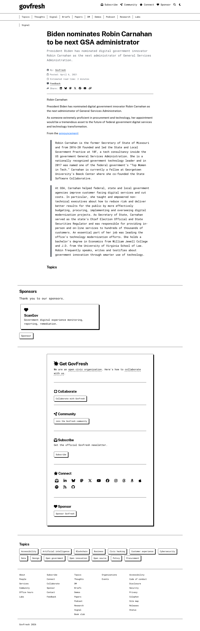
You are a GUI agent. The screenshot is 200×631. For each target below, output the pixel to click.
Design (35, 558)
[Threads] (124, 481)
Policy (116, 558)
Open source (100, 558)
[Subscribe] (57, 481)
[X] (90, 481)
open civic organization (85, 369)
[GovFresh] (32, 6)
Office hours (26, 592)
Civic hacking (117, 551)
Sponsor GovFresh (65, 513)
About (22, 574)
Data (23, 558)
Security (134, 587)
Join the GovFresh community (71, 421)
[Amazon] (132, 481)
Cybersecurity (167, 551)
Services (24, 583)
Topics (26, 16)
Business (98, 551)
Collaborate (53, 583)
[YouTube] (99, 481)
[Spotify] (57, 488)
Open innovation (78, 558)
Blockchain (81, 551)
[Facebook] (107, 481)
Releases (134, 605)
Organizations (109, 574)
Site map (134, 601)
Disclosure (135, 583)
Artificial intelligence (56, 551)
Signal (53, 16)
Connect (148, 4)
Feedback (55, 83)
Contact (51, 592)
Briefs (66, 16)
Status (132, 609)
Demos (98, 16)
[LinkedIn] (65, 481)
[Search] (175, 4)
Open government (54, 558)
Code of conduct (138, 579)
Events (105, 579)
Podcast (110, 16)
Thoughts (39, 16)
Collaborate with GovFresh (70, 398)
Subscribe (110, 4)
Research (125, 16)
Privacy (133, 592)
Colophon (134, 596)
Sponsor (164, 4)
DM (88, 16)
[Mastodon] (81, 481)
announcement (68, 133)
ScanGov (31, 315)
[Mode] (179, 5)
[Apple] (140, 481)
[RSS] (65, 488)
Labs (137, 16)
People (22, 579)
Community (129, 4)
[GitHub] (73, 488)
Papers (79, 16)
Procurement (132, 558)
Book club (79, 614)
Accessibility (28, 551)
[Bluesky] (73, 481)
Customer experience (142, 551)
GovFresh (60, 70)
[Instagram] (116, 481)
